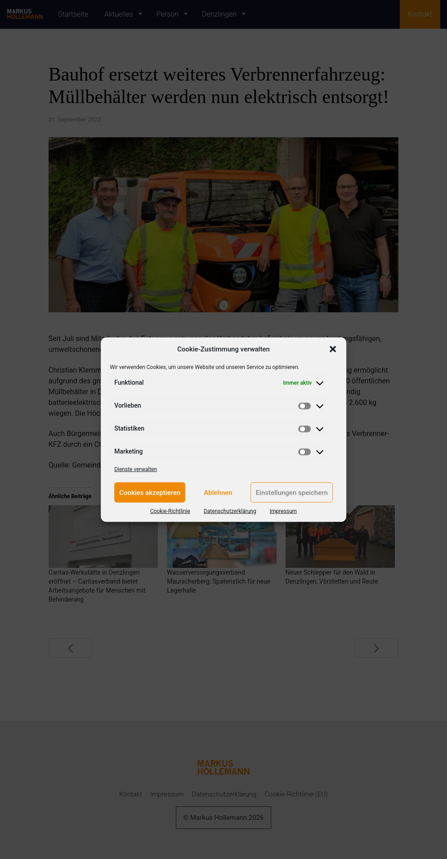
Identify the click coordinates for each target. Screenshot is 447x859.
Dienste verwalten (135, 469)
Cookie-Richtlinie (170, 511)
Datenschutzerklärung (230, 511)
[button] (332, 349)
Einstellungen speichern (292, 492)
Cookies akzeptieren (149, 492)
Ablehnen (218, 492)
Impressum (283, 511)
